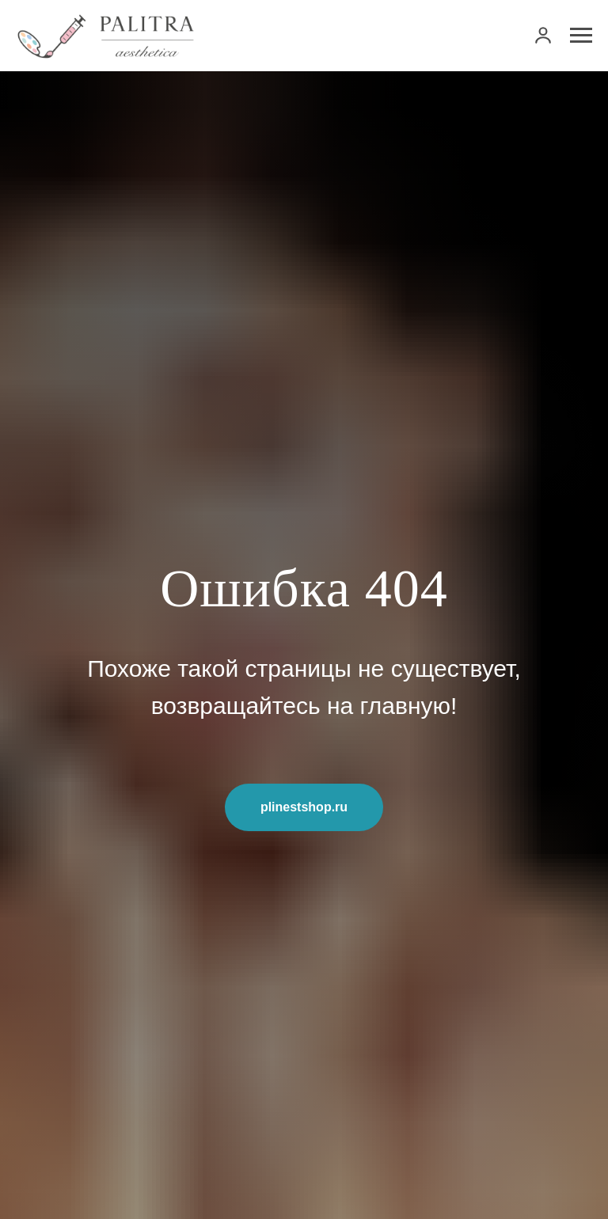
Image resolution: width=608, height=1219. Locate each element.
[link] (543, 34)
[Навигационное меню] (581, 36)
